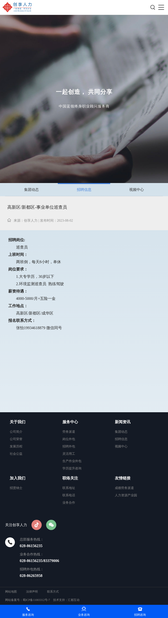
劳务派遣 (68, 432)
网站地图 (11, 591)
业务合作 (68, 502)
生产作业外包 (71, 461)
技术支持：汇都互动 (66, 600)
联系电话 (68, 495)
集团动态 (31, 190)
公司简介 (16, 432)
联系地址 (68, 488)
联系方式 (53, 591)
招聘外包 (68, 446)
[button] (161, 7)
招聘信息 (84, 190)
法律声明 (32, 591)
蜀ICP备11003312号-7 (36, 600)
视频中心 (136, 190)
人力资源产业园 (126, 495)
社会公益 (16, 453)
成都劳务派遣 (124, 488)
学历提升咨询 (71, 468)
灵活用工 (68, 453)
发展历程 (16, 446)
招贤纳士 (16, 488)
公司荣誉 (16, 439)
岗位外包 (68, 439)
